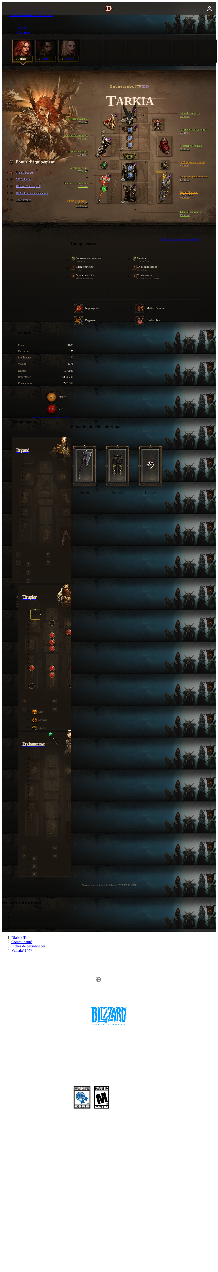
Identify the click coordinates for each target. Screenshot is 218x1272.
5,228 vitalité (21, 179)
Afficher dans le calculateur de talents (180, 239)
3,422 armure (21, 200)
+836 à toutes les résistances (29, 193)
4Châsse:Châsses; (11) (26, 186)
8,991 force (22, 172)
